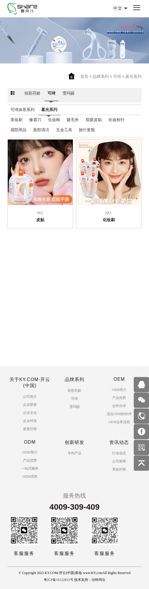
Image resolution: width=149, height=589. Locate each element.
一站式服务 (30, 468)
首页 (84, 76)
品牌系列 (101, 76)
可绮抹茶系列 (22, 113)
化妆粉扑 (116, 123)
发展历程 (30, 429)
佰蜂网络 (98, 580)
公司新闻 (119, 461)
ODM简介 (29, 452)
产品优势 (119, 398)
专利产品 (74, 453)
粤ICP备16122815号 (58, 580)
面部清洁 (41, 133)
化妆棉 (54, 123)
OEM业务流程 (119, 422)
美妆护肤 (119, 469)
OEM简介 (119, 390)
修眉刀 (35, 123)
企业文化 (30, 413)
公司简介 (30, 397)
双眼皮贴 (94, 123)
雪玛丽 (68, 96)
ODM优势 (29, 476)
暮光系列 (133, 76)
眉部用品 (18, 133)
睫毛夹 (73, 123)
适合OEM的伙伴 (119, 414)
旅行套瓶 (87, 133)
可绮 (117, 76)
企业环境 (30, 421)
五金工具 (64, 133)
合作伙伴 (119, 406)
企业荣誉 (30, 405)
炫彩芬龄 (32, 96)
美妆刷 (16, 123)
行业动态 (119, 453)
